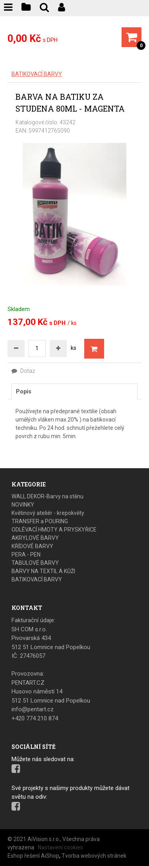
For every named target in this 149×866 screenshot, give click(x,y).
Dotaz (23, 371)
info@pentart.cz (33, 709)
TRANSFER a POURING (40, 521)
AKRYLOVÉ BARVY (35, 538)
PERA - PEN (26, 554)
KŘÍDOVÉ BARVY (32, 546)
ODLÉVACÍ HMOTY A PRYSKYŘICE (54, 529)
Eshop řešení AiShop (33, 856)
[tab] (75, 391)
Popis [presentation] (23, 391)
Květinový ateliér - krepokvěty (48, 513)
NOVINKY (23, 504)
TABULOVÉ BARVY (35, 563)
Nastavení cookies (60, 847)
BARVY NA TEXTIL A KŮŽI (43, 571)
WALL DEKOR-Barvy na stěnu (47, 496)
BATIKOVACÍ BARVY (37, 74)
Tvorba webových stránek (94, 856)
